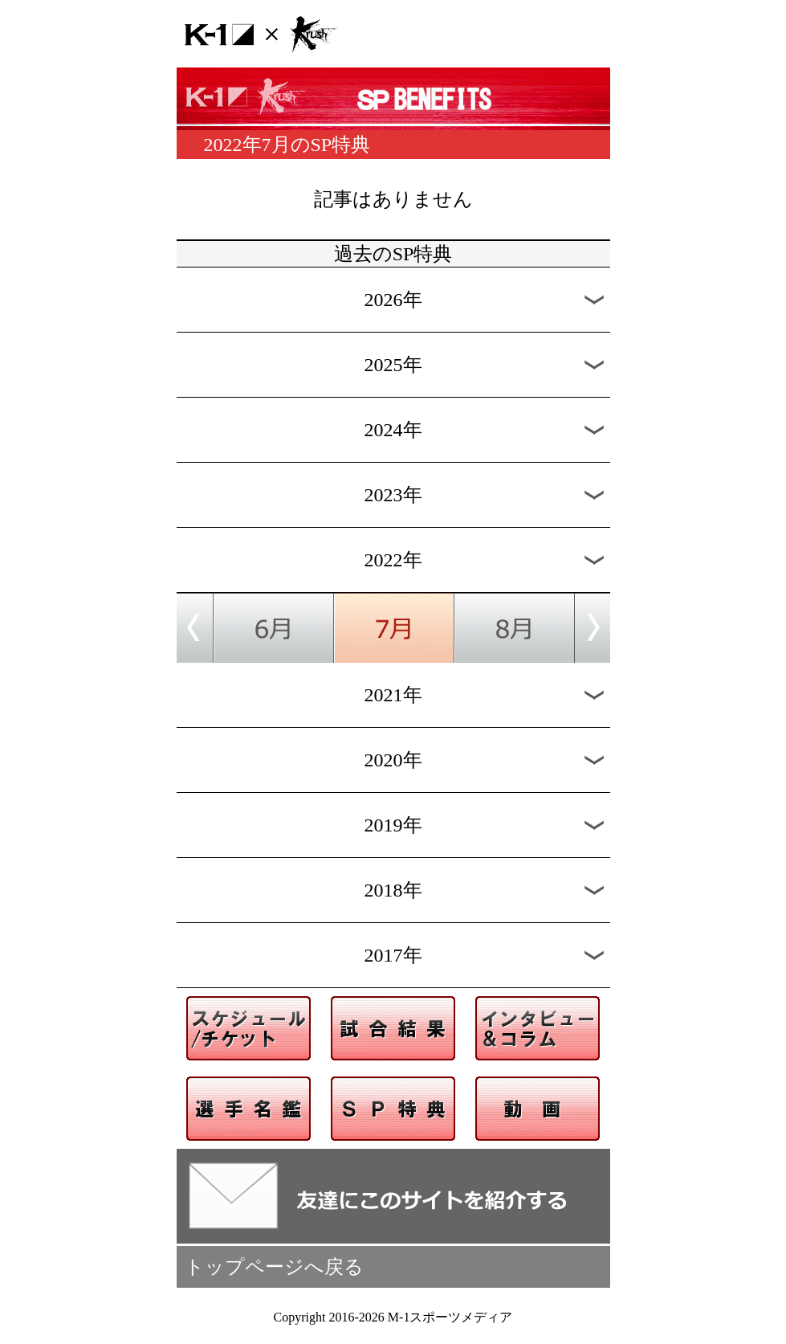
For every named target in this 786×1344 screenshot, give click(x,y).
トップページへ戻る (274, 1266)
